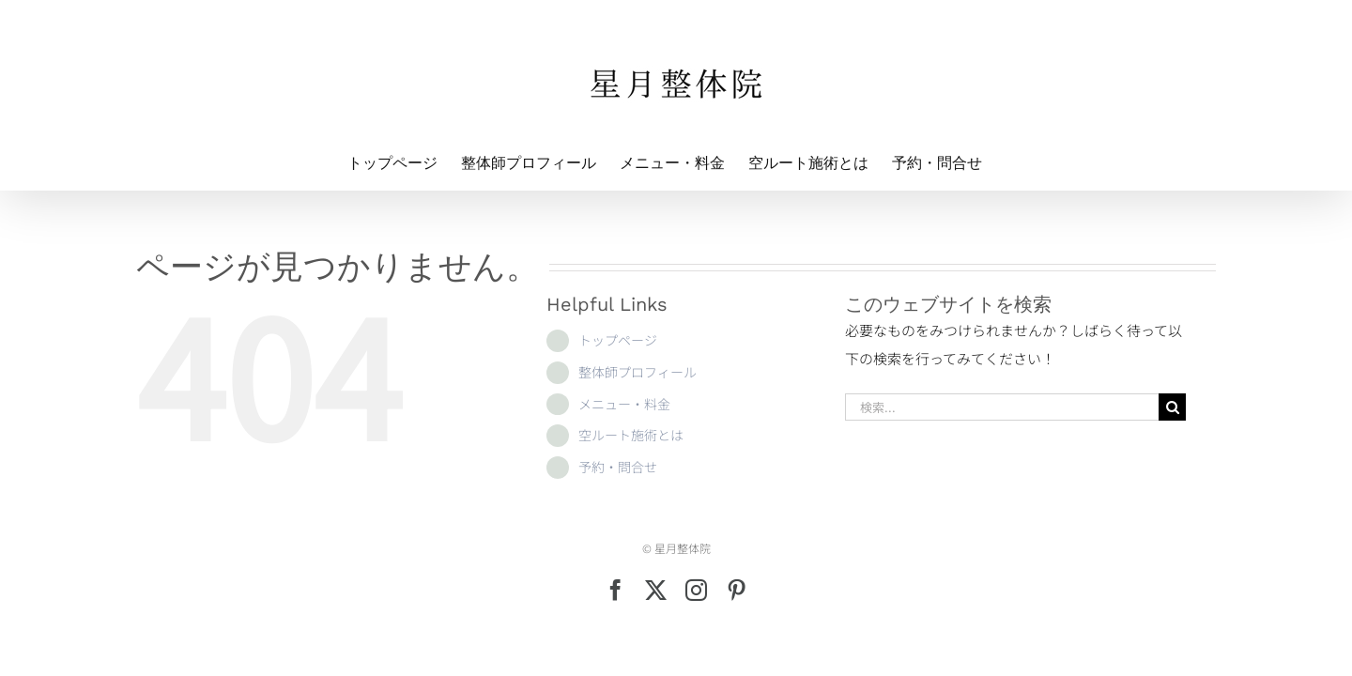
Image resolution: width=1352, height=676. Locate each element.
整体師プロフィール (637, 371)
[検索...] (1002, 407)
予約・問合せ (617, 466)
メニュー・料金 (624, 403)
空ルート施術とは (631, 434)
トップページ (617, 339)
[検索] (1172, 407)
